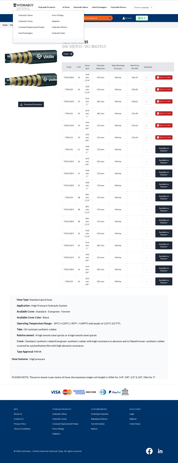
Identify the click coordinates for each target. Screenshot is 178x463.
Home (5, 25)
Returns (94, 428)
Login (132, 414)
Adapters (56, 433)
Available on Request (164, 149)
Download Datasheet (31, 104)
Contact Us (18, 419)
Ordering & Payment (99, 414)
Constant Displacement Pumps (65, 424)
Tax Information (98, 424)
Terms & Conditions (22, 428)
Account (127, 18)
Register (133, 419)
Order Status (135, 424)
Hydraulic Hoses (59, 419)
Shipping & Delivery (99, 419)
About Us (18, 414)
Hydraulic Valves (81, 7)
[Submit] (110, 18)
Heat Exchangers (99, 7)
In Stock (66, 7)
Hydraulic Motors (118, 7)
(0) (142, 18)
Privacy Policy (20, 424)
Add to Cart (163, 77)
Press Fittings (58, 428)
